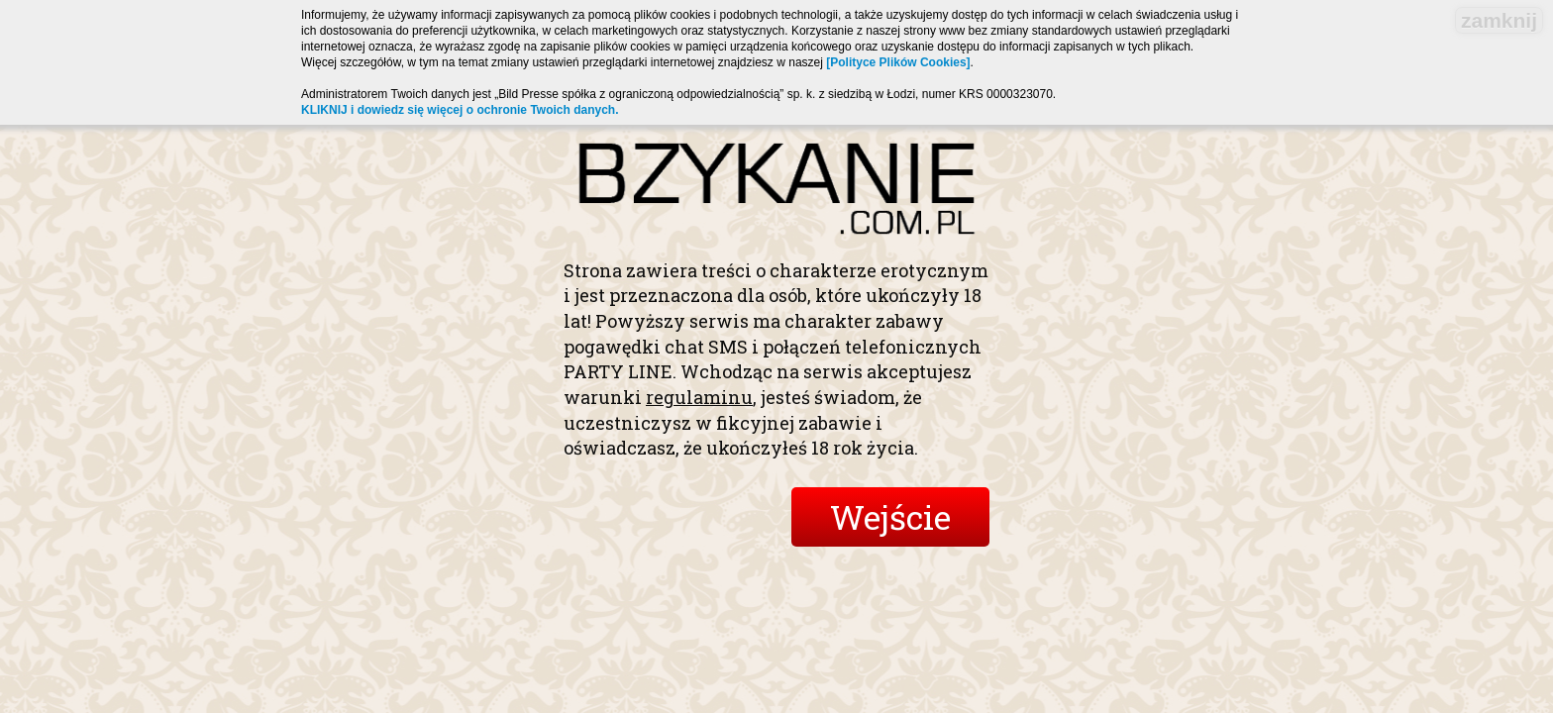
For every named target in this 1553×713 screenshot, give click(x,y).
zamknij (1499, 20)
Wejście (890, 516)
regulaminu (699, 397)
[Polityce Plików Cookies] (898, 62)
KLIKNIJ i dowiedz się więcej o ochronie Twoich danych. (460, 110)
